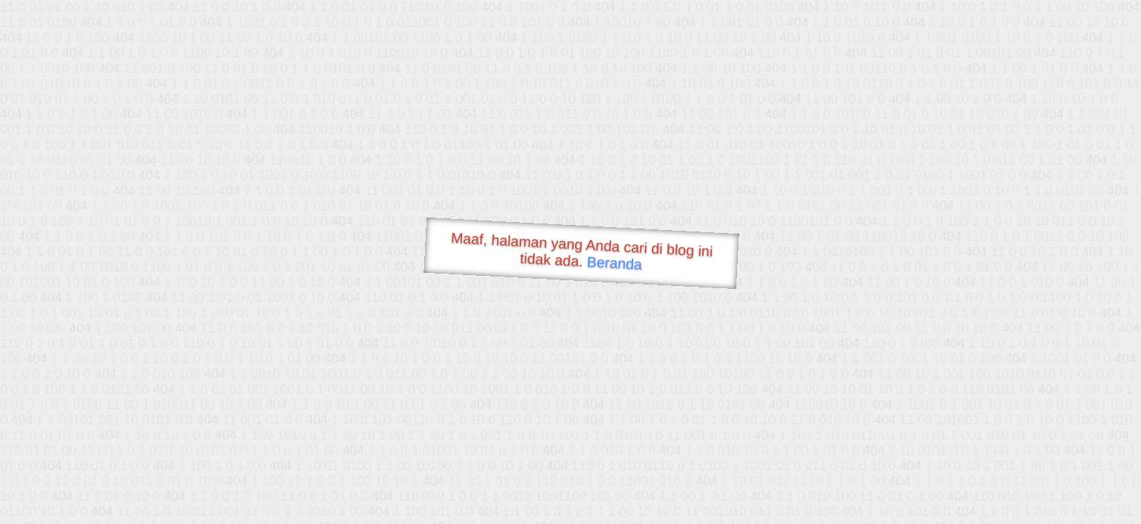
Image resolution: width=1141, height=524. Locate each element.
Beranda (615, 262)
